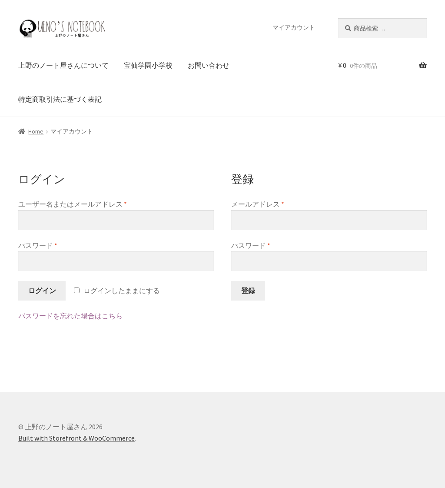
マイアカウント (293, 27)
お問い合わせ (208, 65)
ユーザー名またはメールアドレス (72, 204)
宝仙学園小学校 (148, 65)
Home (35, 131)
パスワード (37, 245)
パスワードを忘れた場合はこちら (70, 315)
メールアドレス (257, 204)
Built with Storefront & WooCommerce (76, 438)
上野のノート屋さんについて (63, 65)
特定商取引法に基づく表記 (60, 99)
